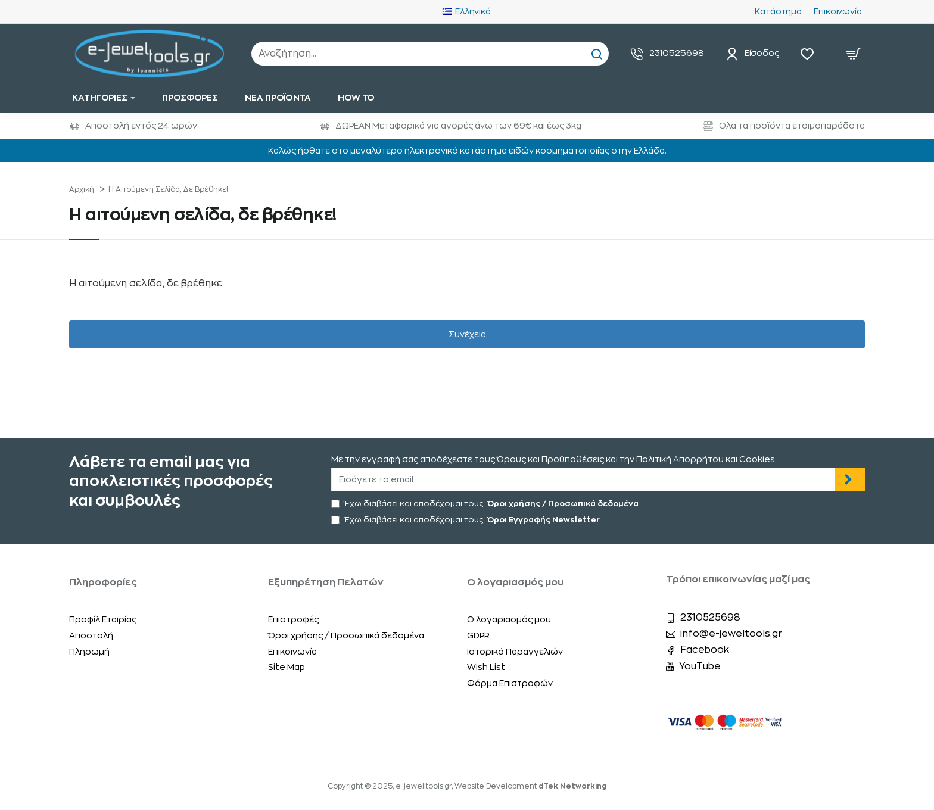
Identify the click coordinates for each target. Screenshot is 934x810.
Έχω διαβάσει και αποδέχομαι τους (486, 504)
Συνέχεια (467, 334)
